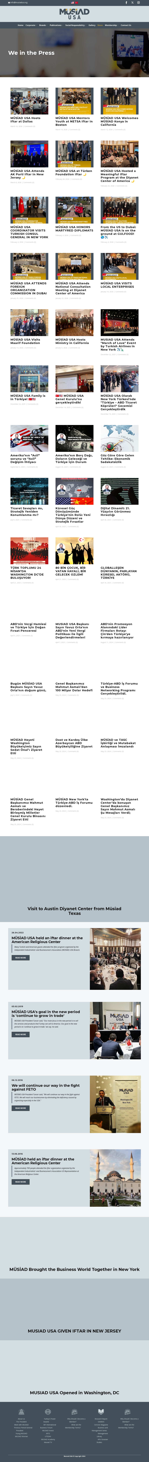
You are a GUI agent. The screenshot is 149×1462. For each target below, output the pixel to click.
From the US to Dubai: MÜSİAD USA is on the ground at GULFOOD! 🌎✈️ (118, 232)
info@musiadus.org (17, 2)
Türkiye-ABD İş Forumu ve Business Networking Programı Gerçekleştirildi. (119, 688)
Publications (55, 25)
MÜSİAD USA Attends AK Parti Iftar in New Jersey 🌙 (27, 174)
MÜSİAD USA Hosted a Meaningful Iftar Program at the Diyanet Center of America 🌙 (119, 176)
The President (21, 1422)
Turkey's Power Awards (49, 1420)
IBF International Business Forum (48, 1426)
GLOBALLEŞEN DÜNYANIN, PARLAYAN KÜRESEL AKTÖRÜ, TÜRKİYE (119, 572)
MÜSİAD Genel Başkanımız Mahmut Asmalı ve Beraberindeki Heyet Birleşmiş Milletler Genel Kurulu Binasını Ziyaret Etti (28, 809)
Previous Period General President (23, 1429)
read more (20, 957)
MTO (48, 1433)
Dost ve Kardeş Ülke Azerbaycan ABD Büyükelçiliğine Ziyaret (74, 743)
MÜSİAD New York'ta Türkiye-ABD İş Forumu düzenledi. (74, 803)
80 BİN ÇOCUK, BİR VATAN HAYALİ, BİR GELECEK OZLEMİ (71, 571)
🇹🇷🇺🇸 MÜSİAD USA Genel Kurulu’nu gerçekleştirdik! (70, 399)
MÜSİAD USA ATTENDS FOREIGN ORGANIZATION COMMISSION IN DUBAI (28, 288)
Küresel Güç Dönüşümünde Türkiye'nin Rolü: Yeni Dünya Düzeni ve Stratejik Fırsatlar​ (73, 515)
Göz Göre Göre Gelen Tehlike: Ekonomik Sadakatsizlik (117, 459)
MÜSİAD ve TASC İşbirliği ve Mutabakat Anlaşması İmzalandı (118, 743)
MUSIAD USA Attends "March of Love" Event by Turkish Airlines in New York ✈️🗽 (118, 344)
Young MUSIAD (21, 1433)
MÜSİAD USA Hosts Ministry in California (72, 341)
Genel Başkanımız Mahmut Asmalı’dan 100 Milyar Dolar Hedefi (74, 687)
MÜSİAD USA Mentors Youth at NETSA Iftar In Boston (74, 121)
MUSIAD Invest (48, 1430)
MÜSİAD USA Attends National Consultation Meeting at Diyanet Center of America (73, 288)
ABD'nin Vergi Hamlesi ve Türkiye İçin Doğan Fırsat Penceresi (28, 627)
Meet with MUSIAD (21, 1425)
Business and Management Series (100, 1429)
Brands (42, 25)
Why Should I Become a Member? (76, 1420)
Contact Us (126, 25)
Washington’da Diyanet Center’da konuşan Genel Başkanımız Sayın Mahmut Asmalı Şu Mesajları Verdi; (119, 806)
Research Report (101, 1419)
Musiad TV (48, 1442)
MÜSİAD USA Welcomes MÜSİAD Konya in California (119, 121)
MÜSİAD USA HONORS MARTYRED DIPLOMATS (74, 228)
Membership (111, 25)
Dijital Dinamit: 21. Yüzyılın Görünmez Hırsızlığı (116, 512)
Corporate (30, 25)
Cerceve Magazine (101, 1425)
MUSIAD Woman (21, 1436)
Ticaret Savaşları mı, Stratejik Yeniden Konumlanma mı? (26, 512)
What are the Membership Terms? (73, 1426)
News (100, 25)
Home (20, 25)
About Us (21, 1419)
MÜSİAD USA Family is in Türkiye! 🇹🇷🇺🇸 (27, 397)
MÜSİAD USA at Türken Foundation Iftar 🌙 (74, 172)
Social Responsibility (75, 25)
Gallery (92, 25)
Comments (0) (29, 126)
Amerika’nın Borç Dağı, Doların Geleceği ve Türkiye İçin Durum (74, 459)
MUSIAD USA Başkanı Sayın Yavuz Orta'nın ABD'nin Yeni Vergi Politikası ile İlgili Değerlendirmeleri (72, 630)
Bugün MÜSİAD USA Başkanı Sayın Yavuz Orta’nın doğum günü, (28, 687)
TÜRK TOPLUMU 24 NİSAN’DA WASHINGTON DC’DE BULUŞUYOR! (27, 572)
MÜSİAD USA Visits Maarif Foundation (25, 341)
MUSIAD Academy (48, 1439)
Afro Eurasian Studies (102, 1440)
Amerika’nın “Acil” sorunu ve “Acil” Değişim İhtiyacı (25, 459)
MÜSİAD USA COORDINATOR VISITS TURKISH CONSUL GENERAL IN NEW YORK (29, 232)
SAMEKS (101, 1422)
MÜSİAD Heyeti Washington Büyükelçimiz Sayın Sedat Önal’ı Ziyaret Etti (26, 746)
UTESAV (48, 1436)
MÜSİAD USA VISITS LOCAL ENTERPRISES (117, 285)
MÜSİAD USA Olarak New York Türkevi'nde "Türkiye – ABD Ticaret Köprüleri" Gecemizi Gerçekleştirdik (119, 402)
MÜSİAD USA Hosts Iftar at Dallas (25, 119)
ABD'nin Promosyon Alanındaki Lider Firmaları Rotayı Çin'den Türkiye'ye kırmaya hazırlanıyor (117, 630)
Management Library (102, 1434)
